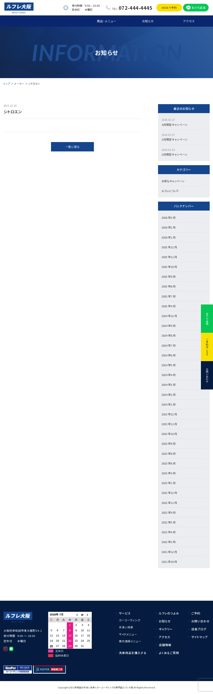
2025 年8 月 (169, 286)
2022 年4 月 (169, 532)
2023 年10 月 (169, 434)
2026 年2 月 (169, 227)
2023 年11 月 (169, 424)
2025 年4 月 (169, 306)
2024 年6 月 (169, 355)
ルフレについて (170, 191)
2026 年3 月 (169, 218)
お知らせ (148, 21)
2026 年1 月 (169, 237)
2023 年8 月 (169, 454)
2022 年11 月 (169, 503)
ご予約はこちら (207, 347)
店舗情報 (165, 644)
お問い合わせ (207, 375)
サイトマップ (199, 636)
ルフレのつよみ (169, 613)
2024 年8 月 (169, 335)
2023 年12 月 (169, 414)
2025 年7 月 (169, 296)
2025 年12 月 (169, 247)
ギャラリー (166, 629)
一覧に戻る (72, 147)
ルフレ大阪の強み (65, 21)
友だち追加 (198, 8)
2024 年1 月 (169, 404)
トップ (24, 21)
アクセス (189, 21)
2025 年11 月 (169, 257)
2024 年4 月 (169, 375)
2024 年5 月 (169, 365)
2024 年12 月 (169, 316)
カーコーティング (129, 620)
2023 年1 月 (169, 483)
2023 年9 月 (169, 444)
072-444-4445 (136, 7)
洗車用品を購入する (133, 652)
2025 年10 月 (169, 267)
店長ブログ (199, 629)
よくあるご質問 (169, 652)
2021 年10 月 (169, 562)
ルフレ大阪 (128, 687)
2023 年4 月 (169, 473)
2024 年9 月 (169, 326)
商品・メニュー (106, 21)
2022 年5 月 (169, 522)
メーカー (19, 83)
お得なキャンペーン (173, 181)
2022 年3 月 (169, 542)
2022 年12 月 (169, 493)
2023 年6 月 (169, 463)
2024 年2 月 (169, 395)
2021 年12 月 (169, 552)
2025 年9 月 (169, 276)
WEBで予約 (169, 8)
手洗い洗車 (126, 627)
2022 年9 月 (169, 512)
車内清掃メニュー (130, 641)
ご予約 (195, 613)
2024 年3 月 (169, 385)
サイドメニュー (128, 634)
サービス (125, 613)
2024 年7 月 (169, 345)
